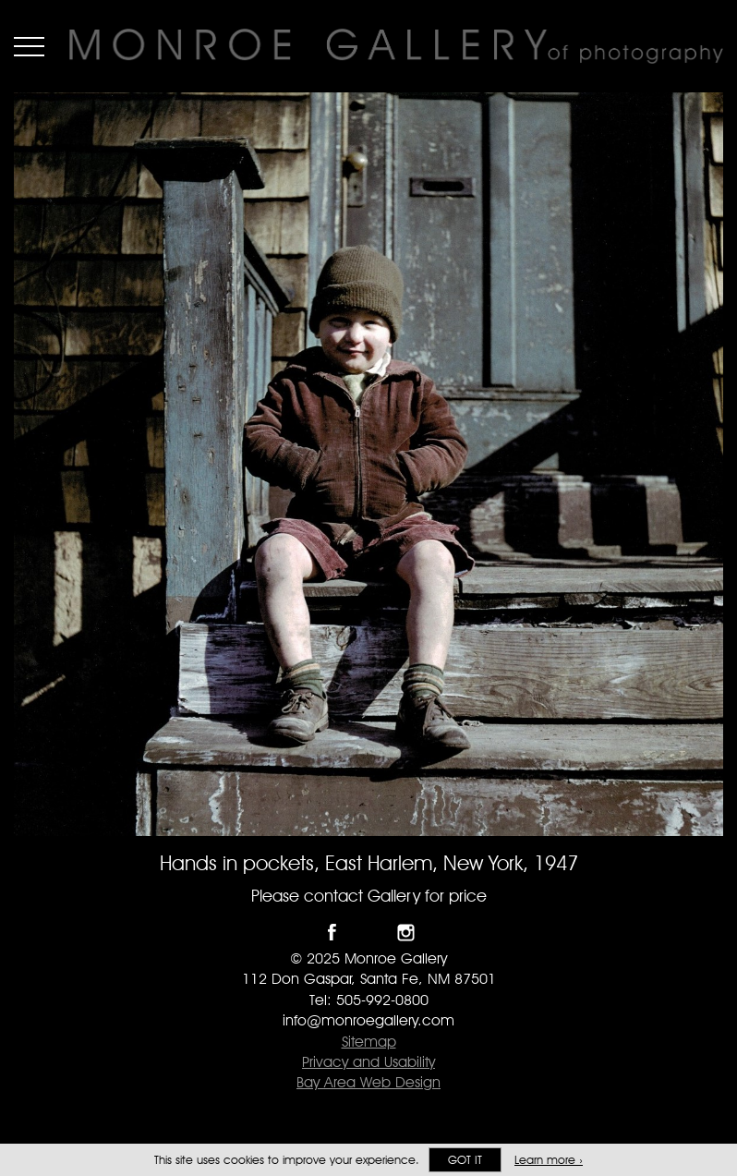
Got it (465, 1160)
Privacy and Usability (368, 1062)
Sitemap (369, 1041)
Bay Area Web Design (368, 1082)
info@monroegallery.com (368, 1020)
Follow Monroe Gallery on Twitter (369, 932)
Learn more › (548, 1160)
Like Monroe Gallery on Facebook (332, 932)
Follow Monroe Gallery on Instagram (406, 932)
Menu (29, 46)
